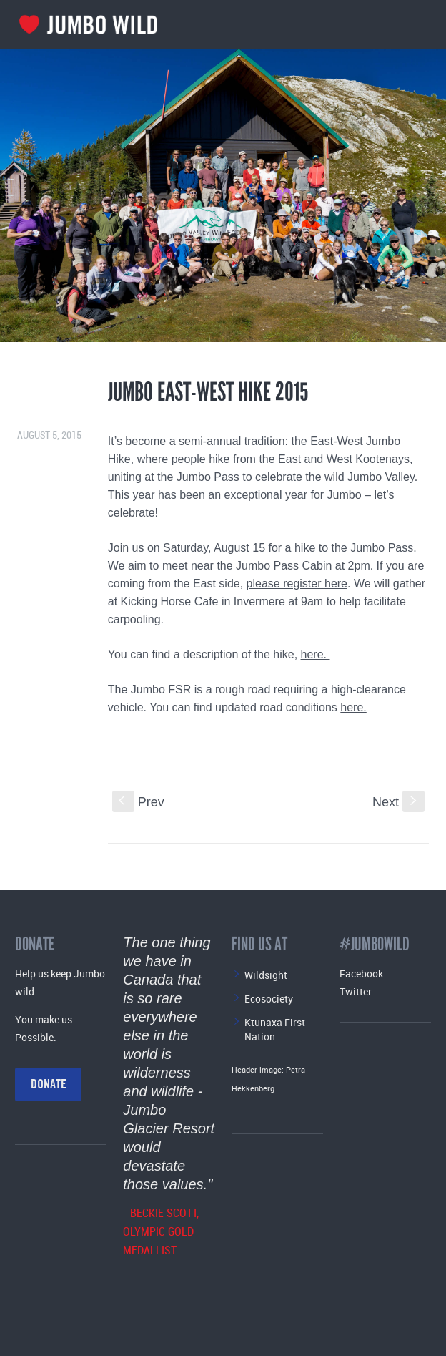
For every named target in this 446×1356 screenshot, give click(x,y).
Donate (48, 1084)
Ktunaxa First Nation (274, 1029)
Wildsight (265, 975)
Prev (138, 802)
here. (315, 654)
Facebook (361, 973)
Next (398, 802)
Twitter (356, 991)
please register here (297, 583)
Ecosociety (268, 998)
